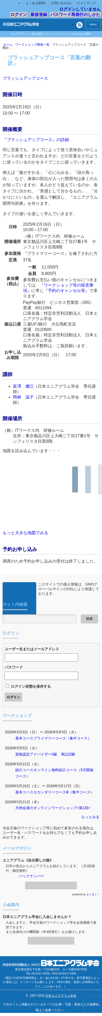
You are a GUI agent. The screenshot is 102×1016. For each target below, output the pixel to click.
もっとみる (90, 817)
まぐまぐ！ (92, 894)
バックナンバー (31, 876)
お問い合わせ (60, 3)
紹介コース (24, 770)
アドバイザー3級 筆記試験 (52, 754)
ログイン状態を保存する (31, 686)
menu (93, 24)
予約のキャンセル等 (66, 290)
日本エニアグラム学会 (60, 995)
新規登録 (39, 14)
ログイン (18, 14)
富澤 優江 (23, 386)
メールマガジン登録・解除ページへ (51, 884)
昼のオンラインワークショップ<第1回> (58, 808)
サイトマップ (86, 3)
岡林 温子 (23, 397)
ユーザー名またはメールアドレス (32, 649)
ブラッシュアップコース (25, 78)
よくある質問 (35, 3)
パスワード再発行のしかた (75, 14)
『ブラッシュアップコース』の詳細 (36, 139)
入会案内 (51, 939)
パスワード (14, 667)
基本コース (24, 738)
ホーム (9, 44)
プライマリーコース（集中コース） (62, 738)
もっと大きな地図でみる (25, 533)
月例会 (20, 808)
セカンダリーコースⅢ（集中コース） (63, 792)
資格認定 (22, 754)
